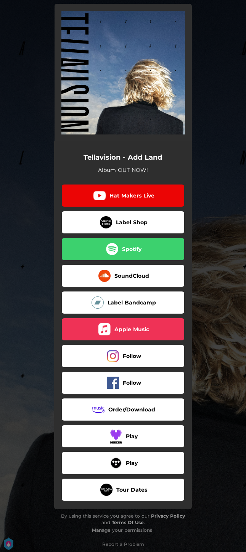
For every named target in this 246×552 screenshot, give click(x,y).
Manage (101, 530)
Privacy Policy (168, 516)
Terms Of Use (128, 522)
